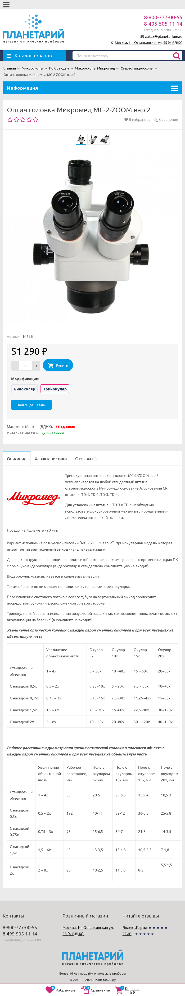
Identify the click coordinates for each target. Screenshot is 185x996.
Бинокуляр (24, 388)
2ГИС (127, 933)
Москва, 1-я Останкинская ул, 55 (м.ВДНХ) (148, 42)
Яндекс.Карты (135, 927)
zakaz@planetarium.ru (163, 36)
